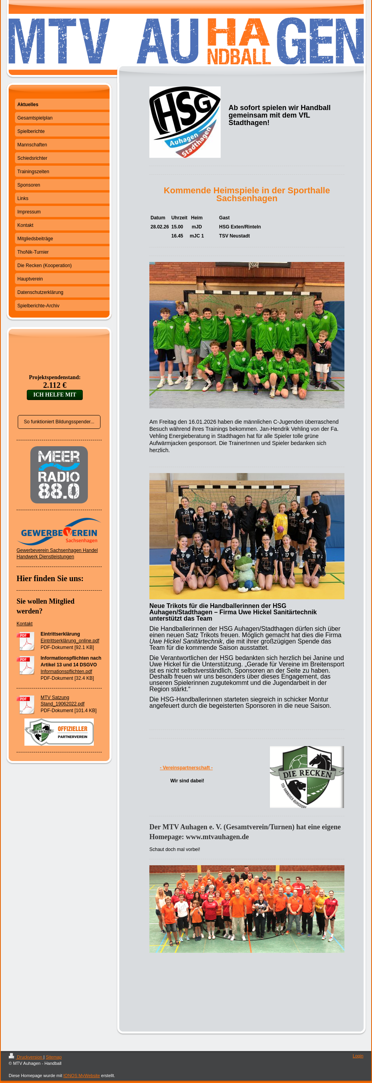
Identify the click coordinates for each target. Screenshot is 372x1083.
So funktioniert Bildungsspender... (59, 422)
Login (358, 1055)
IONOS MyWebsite (81, 1075)
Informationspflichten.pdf (66, 671)
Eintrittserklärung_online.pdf (70, 640)
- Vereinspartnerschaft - (186, 768)
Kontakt (25, 624)
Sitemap (53, 1057)
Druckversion (26, 1057)
